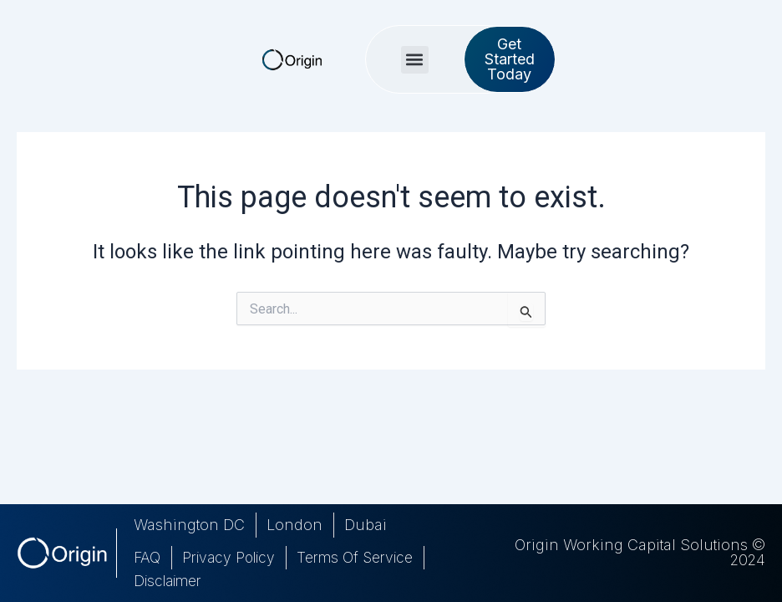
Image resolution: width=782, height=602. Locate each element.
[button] (461, 52)
